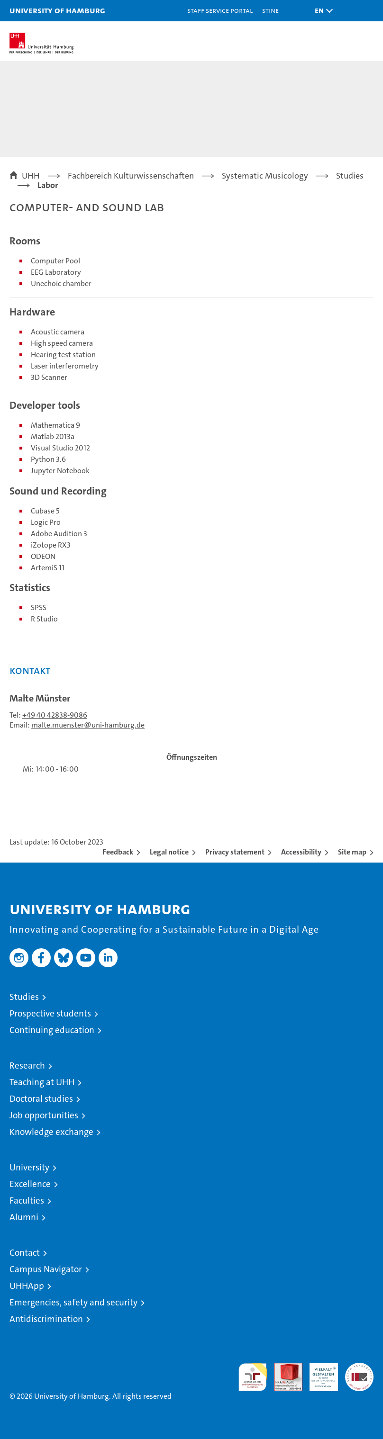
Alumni (23, 1217)
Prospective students (50, 1013)
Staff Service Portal (220, 10)
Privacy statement (234, 852)
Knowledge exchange (51, 1132)
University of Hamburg (57, 10)
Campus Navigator (45, 1269)
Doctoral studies (41, 1099)
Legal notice (169, 852)
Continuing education (51, 1030)
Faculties (26, 1200)
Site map (352, 852)
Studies (24, 997)
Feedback (117, 852)
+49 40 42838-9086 (54, 715)
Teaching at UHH (41, 1082)
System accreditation (359, 1373)
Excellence (30, 1184)
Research (27, 1065)
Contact (24, 1253)
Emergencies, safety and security (73, 1302)
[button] (321, 10)
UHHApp (26, 1286)
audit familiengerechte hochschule (252, 1377)
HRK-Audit (319, 1373)
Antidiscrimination (46, 1319)
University (29, 1167)
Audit (283, 1368)
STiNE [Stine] (270, 10)
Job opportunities (43, 1115)
